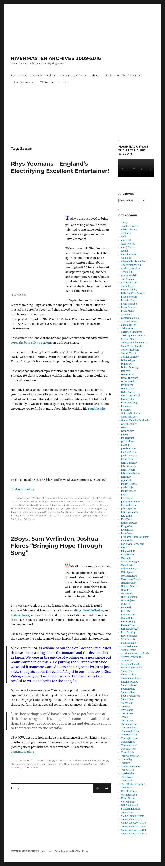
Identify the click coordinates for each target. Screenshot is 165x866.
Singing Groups (129, 681)
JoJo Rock (126, 480)
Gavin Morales (129, 416)
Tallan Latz (127, 720)
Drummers (127, 385)
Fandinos (126, 406)
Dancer (87, 505)
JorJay (124, 494)
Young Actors (128, 812)
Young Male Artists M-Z (87, 497)
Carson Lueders (129, 321)
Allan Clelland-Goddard (133, 261)
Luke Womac (128, 551)
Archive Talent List (129, 75)
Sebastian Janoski (130, 664)
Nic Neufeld (127, 593)
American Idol (29, 501)
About (95, 75)
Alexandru (126, 257)
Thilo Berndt (128, 741)
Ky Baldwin (127, 529)
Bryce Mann (127, 310)
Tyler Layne (127, 777)
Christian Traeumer (131, 332)
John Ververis (128, 466)
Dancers (125, 371)
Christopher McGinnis (133, 335)
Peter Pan (126, 611)
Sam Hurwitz (128, 639)
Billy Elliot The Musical (133, 293)
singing (96, 515)
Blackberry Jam (129, 296)
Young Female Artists (132, 816)
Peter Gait (126, 607)
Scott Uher (127, 660)
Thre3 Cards (127, 752)
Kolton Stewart (129, 522)
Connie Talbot (128, 353)
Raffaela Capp (128, 621)
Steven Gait (127, 703)
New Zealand (71, 764)
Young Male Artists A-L (133, 826)
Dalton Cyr (126, 363)
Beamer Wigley (129, 289)
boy (33, 505)
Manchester (91, 512)
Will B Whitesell (129, 805)
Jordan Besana (129, 484)
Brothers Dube (129, 303)
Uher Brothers (129, 791)
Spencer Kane (128, 692)
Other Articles (20, 82)
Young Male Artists (131, 819)
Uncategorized (129, 794)
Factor (27, 508)
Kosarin (70, 512)
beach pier (91, 501)
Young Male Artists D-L (133, 830)
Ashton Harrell (129, 282)
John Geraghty (129, 462)
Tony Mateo (127, 770)
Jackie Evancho (19, 512)
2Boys (105, 760)
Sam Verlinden (90, 760)
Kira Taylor (127, 519)
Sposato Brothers (130, 695)
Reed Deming (128, 632)
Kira (63, 512)
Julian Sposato (128, 508)
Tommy (125, 763)
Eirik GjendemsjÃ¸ (131, 395)
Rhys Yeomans (66, 497)
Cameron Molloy (130, 318)
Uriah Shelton (128, 798)
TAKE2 (124, 717)
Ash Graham (128, 279)
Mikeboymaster (129, 568)
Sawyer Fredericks (131, 657)
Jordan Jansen (128, 491)
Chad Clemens (128, 325)
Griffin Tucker (129, 423)
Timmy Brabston (130, 755)
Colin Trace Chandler (132, 346)
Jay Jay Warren (129, 452)
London (80, 512)
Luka (123, 547)
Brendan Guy (128, 300)
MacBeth (126, 558)
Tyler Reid (126, 780)
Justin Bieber (44, 512)
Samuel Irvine (128, 650)
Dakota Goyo (128, 360)
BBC (82, 501)
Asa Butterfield (129, 275)
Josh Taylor (127, 498)
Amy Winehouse (59, 501)
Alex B (124, 250)
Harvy (124, 427)
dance (78, 505)
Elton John (17, 508)
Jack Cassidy (127, 438)
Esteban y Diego (129, 402)
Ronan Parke (60, 515)
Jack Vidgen (127, 441)
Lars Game (127, 533)
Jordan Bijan (127, 487)
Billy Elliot (24, 505)
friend (35, 508)
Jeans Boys (127, 459)
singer (87, 515)
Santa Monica (75, 515)
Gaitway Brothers (130, 413)
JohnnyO (126, 476)
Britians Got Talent (46, 505)
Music (108, 75)
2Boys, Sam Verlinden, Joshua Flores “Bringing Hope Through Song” (56, 545)
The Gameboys (129, 727)
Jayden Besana (129, 455)
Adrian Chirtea (129, 229)
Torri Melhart (128, 773)
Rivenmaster (23, 497)
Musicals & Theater (131, 579)
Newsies (125, 589)
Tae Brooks (127, 713)
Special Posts (128, 688)
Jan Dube (126, 445)
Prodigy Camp (128, 614)
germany (44, 508)
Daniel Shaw (127, 374)
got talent (55, 508)
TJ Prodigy (126, 759)
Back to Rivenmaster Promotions (33, 75)
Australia (74, 501)
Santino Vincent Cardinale (135, 653)
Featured (52, 497)
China (70, 505)
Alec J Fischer (128, 247)
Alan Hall (126, 240)
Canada (62, 505)
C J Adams (126, 314)
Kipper (56, 512)
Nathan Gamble (129, 586)
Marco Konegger (130, 561)
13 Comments (30, 767)
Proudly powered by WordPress (71, 851)
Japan (32, 512)
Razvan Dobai (128, 625)
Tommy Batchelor (131, 766)
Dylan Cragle (128, 392)
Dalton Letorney (130, 367)
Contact (63, 82)
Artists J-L (126, 272)
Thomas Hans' (129, 745)
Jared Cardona (128, 448)
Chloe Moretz (128, 328)
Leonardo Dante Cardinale (135, 537)
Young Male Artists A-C (133, 823)
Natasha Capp (128, 582)
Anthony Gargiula (130, 268)
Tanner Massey (129, 724)
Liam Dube (127, 540)
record (31, 515)
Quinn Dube (127, 618)
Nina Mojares (128, 600)
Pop (25, 515)
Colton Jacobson (130, 349)
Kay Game (126, 515)
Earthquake (32, 764)
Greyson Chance (71, 508)
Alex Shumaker (129, 254)
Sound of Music (129, 685)
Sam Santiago (128, 642)
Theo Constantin (130, 734)
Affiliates (43, 82)
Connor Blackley (130, 356)
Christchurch (18, 764)
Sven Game (127, 710)
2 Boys (50, 760)
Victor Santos (128, 801)
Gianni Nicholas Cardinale (135, 420)
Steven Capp (127, 699)
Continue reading (22, 489)
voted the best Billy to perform (31, 342)
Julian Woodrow (129, 512)
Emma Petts (127, 399)
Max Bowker (128, 565)
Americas (43, 501)
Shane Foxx (127, 671)
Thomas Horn (128, 748)
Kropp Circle (127, 526)
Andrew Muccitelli (131, 265)
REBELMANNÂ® (130, 628)
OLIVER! (125, 604)
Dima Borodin (128, 381)
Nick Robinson (129, 597)
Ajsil (123, 236)
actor (18, 501)
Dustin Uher (127, 388)
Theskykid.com (129, 738)
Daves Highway (129, 378)
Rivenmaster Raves (73, 75)
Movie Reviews (129, 575)
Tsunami (15, 767)
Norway (84, 764)
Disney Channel (100, 505)
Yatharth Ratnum (130, 808)
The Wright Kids (130, 731)
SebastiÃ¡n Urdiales (131, 667)
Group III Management (93, 508)
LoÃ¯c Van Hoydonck (132, 544)
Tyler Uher (127, 787)
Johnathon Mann (130, 473)
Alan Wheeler (128, 243)
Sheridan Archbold (131, 678)
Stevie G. (125, 706)
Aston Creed (127, 286)
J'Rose (124, 434)
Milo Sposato (128, 572)
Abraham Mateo (129, 226)
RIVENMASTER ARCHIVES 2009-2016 (56, 58)
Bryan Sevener (129, 307)
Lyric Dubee (127, 554)
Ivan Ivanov (127, 431)
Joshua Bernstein (130, 501)
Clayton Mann (128, 339)
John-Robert (128, 469)
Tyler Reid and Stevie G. (133, 784)
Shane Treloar (128, 674)
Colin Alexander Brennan (134, 342)
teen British (24, 519)
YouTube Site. (97, 408)
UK (33, 519)
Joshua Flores (73, 760)
